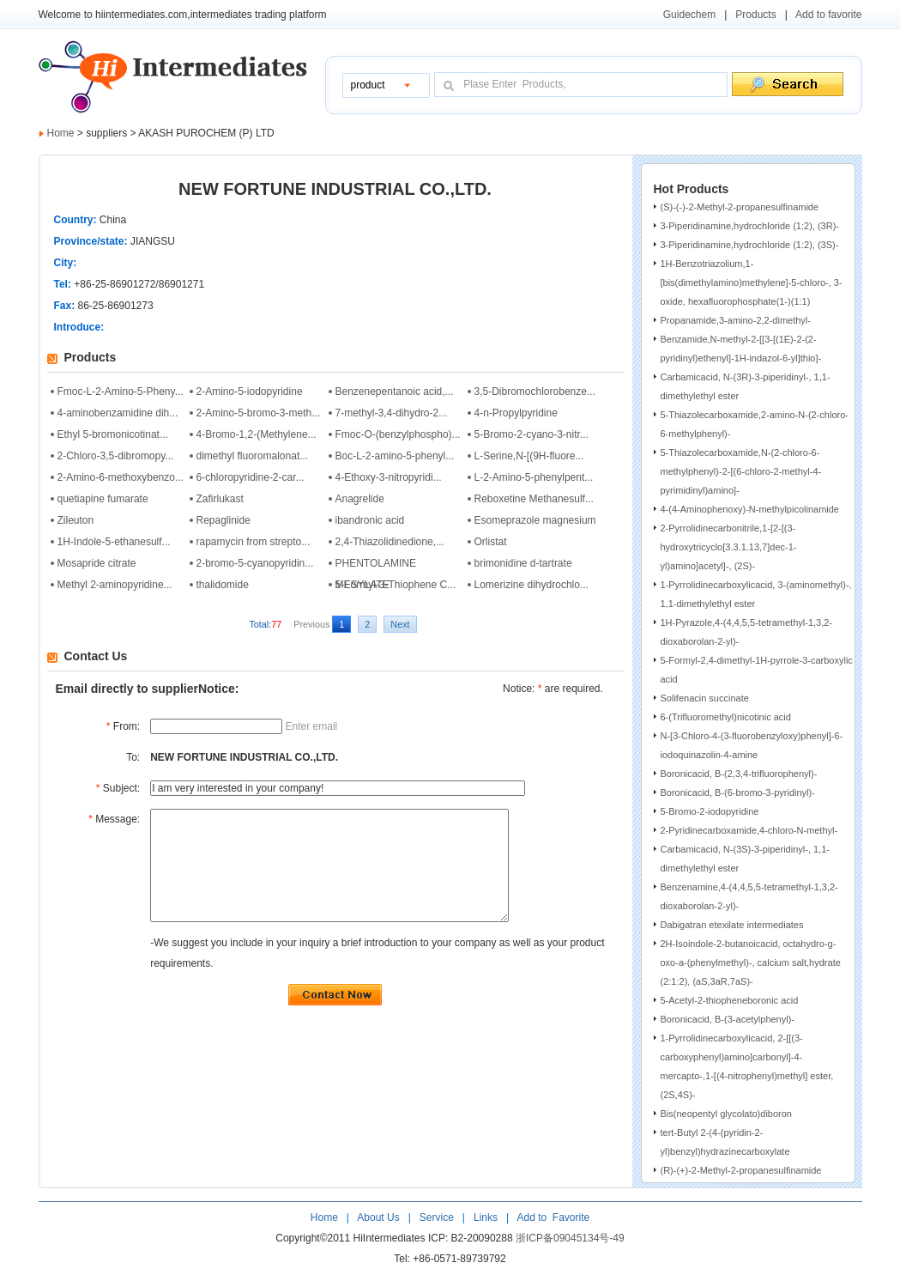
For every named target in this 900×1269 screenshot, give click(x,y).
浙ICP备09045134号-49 (570, 1238)
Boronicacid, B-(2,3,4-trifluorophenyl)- (739, 773)
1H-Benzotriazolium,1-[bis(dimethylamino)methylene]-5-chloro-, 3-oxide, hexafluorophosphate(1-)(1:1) (752, 282)
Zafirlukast (220, 499)
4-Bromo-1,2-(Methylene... (256, 434)
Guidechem (689, 15)
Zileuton (75, 520)
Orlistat (490, 542)
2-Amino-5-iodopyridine (249, 392)
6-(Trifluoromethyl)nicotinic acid (726, 717)
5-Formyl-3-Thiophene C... (395, 585)
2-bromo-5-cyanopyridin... (255, 563)
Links (484, 1217)
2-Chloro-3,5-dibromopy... (115, 456)
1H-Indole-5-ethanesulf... (114, 542)
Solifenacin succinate (705, 698)
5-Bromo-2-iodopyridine (710, 811)
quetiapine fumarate (102, 499)
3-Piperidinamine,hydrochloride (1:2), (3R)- (750, 226)
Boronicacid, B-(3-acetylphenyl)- (728, 1019)
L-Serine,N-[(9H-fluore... (529, 456)
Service (437, 1217)
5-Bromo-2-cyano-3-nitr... (531, 434)
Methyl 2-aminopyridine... (114, 585)
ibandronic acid (370, 520)
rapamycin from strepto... (253, 542)
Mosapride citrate (96, 563)
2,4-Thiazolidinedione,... (389, 542)
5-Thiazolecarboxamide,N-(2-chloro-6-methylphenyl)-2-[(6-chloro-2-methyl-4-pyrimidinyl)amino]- (741, 471)
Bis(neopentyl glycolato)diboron (726, 1113)
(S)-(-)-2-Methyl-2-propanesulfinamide (740, 207)
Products (755, 15)
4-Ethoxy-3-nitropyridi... (388, 477)
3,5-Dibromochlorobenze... (534, 392)
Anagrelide (359, 499)
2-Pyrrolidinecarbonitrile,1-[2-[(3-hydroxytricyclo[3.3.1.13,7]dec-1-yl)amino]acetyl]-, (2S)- (729, 547)
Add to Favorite (552, 1217)
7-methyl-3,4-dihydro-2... (391, 413)
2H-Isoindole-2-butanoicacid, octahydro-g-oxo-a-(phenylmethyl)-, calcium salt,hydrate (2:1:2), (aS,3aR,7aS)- (751, 962)
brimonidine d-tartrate (523, 563)
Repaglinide (223, 520)
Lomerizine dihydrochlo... (531, 585)
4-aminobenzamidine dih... (117, 413)
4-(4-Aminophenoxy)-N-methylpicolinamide (750, 509)
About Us (379, 1217)
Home (61, 133)
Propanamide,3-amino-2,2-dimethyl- (736, 320)
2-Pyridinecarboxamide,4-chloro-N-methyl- (749, 830)
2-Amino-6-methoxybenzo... (120, 477)
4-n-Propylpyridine (516, 413)
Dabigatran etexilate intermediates (732, 925)
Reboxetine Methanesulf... (534, 499)
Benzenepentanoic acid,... (394, 392)
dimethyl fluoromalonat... (252, 456)
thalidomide (222, 585)
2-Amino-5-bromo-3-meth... (258, 413)
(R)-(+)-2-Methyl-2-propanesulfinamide (741, 1170)
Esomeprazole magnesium (535, 520)
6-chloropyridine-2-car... (250, 477)
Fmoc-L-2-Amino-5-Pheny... (120, 392)
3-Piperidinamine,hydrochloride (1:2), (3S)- (750, 245)
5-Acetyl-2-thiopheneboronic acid (730, 1000)
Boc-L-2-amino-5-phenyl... (395, 456)
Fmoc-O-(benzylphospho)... (398, 434)
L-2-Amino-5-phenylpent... (534, 477)
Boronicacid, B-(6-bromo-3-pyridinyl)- (738, 792)
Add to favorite (828, 15)
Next (399, 624)
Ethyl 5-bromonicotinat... (112, 434)
